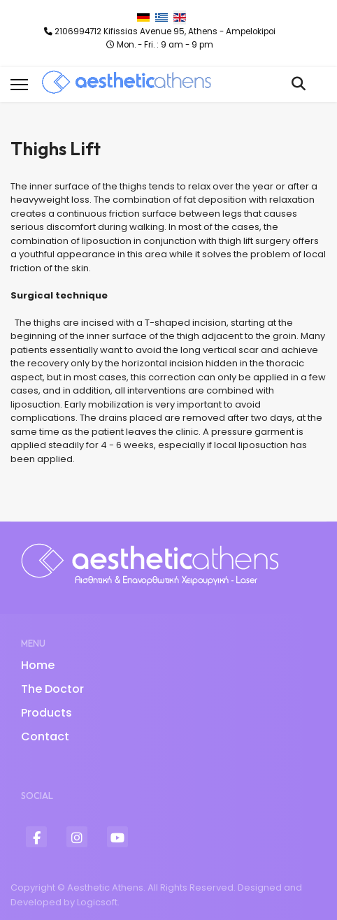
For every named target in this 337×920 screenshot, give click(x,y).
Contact (45, 736)
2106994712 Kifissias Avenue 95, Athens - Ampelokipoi (165, 31)
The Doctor (52, 689)
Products (46, 713)
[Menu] (19, 84)
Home (38, 665)
